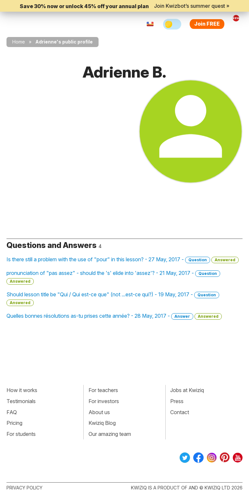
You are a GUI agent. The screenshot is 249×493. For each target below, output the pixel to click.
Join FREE (207, 23)
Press (177, 401)
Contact (179, 412)
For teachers (103, 390)
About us (99, 412)
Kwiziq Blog (102, 423)
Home (18, 41)
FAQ (11, 412)
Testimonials (21, 401)
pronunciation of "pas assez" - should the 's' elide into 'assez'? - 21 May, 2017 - (113, 277)
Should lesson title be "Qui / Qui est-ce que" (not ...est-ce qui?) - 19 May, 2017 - (112, 298)
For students (21, 434)
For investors (104, 401)
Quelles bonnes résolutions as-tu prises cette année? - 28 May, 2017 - (114, 316)
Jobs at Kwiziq (187, 390)
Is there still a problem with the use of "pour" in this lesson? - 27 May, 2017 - (122, 259)
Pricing (14, 423)
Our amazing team (110, 434)
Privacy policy (24, 487)
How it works (21, 390)
